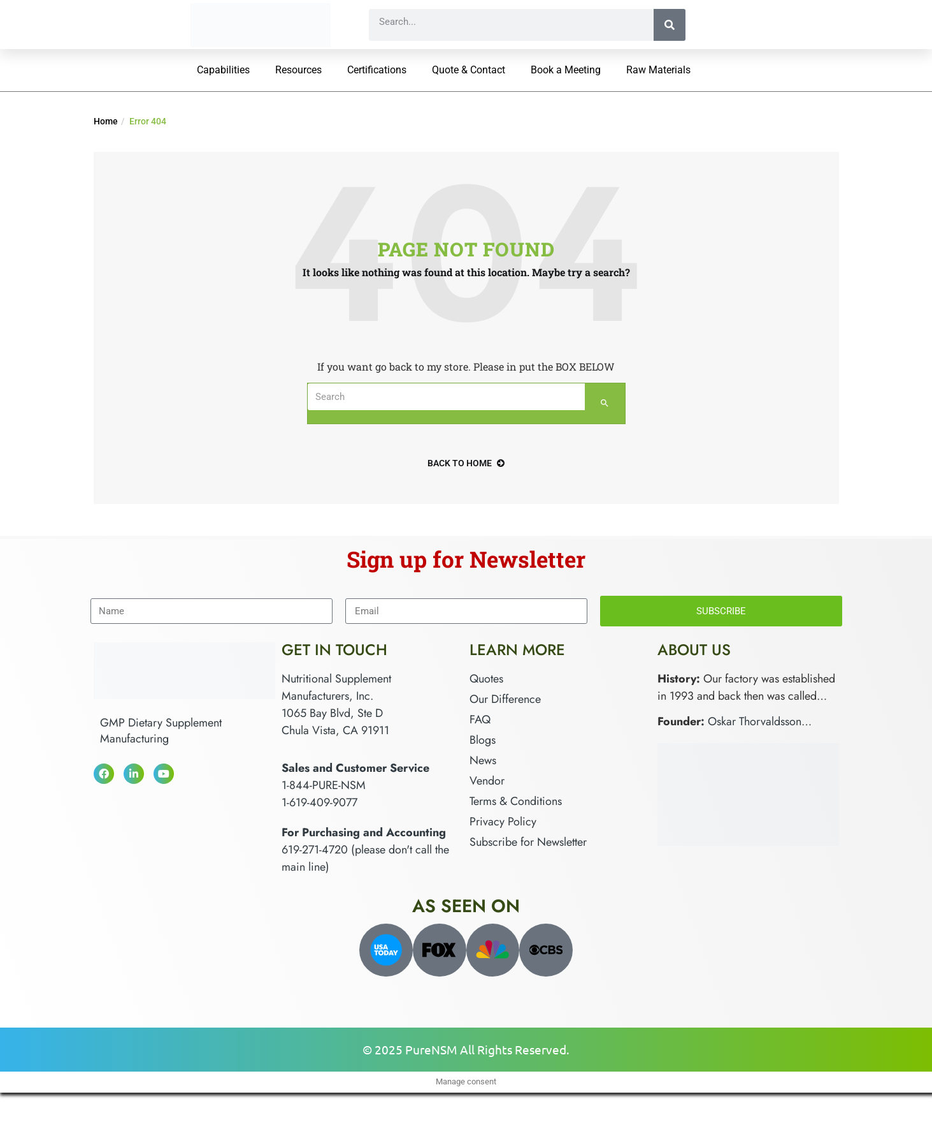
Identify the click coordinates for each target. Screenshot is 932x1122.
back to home (466, 463)
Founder (679, 721)
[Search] (669, 25)
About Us (694, 650)
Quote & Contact (468, 70)
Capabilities (223, 70)
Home (106, 121)
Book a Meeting (566, 70)
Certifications (376, 70)
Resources (298, 70)
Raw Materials (658, 70)
